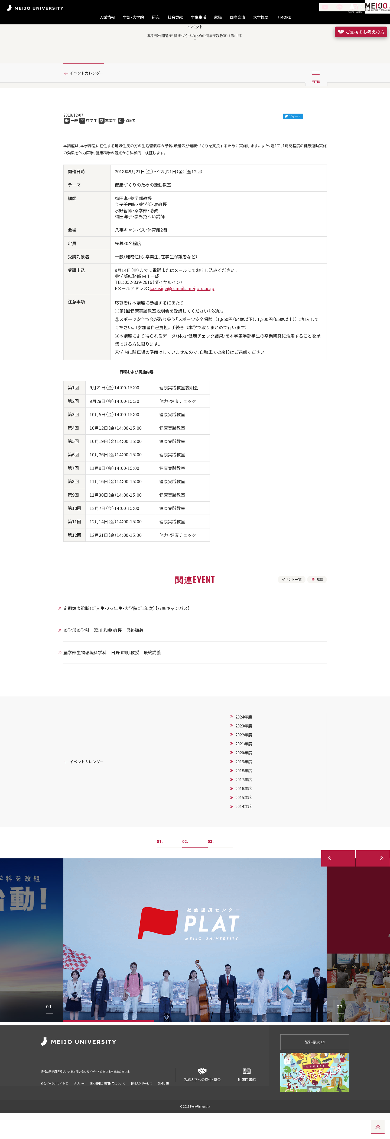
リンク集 (84, 1094)
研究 (156, 17)
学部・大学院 (133, 17)
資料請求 (315, 1068)
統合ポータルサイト (54, 1103)
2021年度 (250, 773)
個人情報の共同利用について (107, 1103)
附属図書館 (246, 1099)
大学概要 (260, 17)
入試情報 (107, 17)
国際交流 (237, 17)
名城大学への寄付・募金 (202, 1099)
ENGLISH (163, 1103)
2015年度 (250, 827)
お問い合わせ (106, 1094)
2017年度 (250, 809)
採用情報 (66, 1094)
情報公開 (48, 1094)
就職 (218, 17)
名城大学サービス (141, 1103)
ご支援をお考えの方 (361, 31)
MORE (284, 17)
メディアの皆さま (135, 1094)
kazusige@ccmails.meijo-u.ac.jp (182, 314)
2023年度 (250, 755)
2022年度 (250, 764)
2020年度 (250, 782)
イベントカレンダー (90, 95)
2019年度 (250, 791)
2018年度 (250, 800)
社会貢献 (175, 17)
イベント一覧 (289, 607)
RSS (316, 607)
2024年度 (250, 746)
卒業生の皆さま (166, 1094)
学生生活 (198, 17)
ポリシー (79, 1103)
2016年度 (250, 818)
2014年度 (250, 836)
